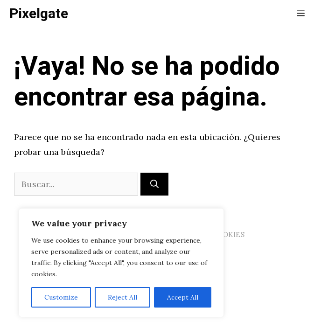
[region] (121, 262)
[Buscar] (154, 184)
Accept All (182, 297)
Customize (61, 297)
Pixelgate (38, 14)
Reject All (122, 297)
